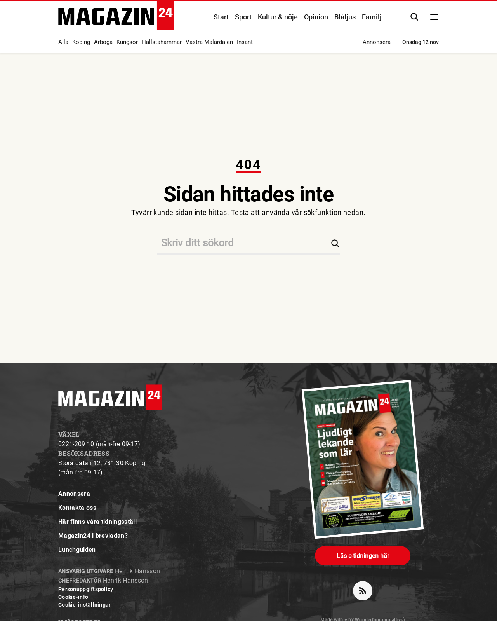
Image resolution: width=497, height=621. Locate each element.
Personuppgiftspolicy (85, 589)
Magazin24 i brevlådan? (93, 535)
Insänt (245, 41)
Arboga (103, 41)
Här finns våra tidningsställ (97, 521)
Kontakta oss (77, 507)
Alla (63, 41)
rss (365, 587)
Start (221, 17)
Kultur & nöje (278, 17)
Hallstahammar (162, 41)
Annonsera (377, 41)
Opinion (316, 17)
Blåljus (345, 17)
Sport (243, 17)
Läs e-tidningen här (363, 556)
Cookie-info (73, 597)
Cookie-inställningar (84, 605)
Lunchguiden (77, 549)
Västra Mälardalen (209, 41)
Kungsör (127, 41)
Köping (81, 41)
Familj (372, 17)
